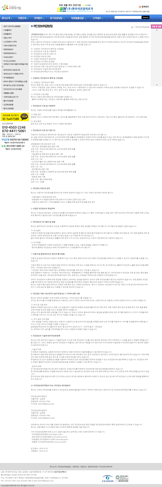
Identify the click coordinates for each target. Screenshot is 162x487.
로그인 (108, 11)
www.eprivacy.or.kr (59, 437)
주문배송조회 (136, 11)
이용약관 (75, 467)
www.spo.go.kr (61, 439)
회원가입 (114, 11)
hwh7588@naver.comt (46, 418)
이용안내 (83, 467)
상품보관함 (145, 11)
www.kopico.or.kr (55, 434)
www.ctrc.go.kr (60, 442)
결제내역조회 (93, 467)
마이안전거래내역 (105, 467)
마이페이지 (121, 11)
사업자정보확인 (59, 472)
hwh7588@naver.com (46, 404)
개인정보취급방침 (64, 467)
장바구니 (129, 11)
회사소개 (53, 467)
